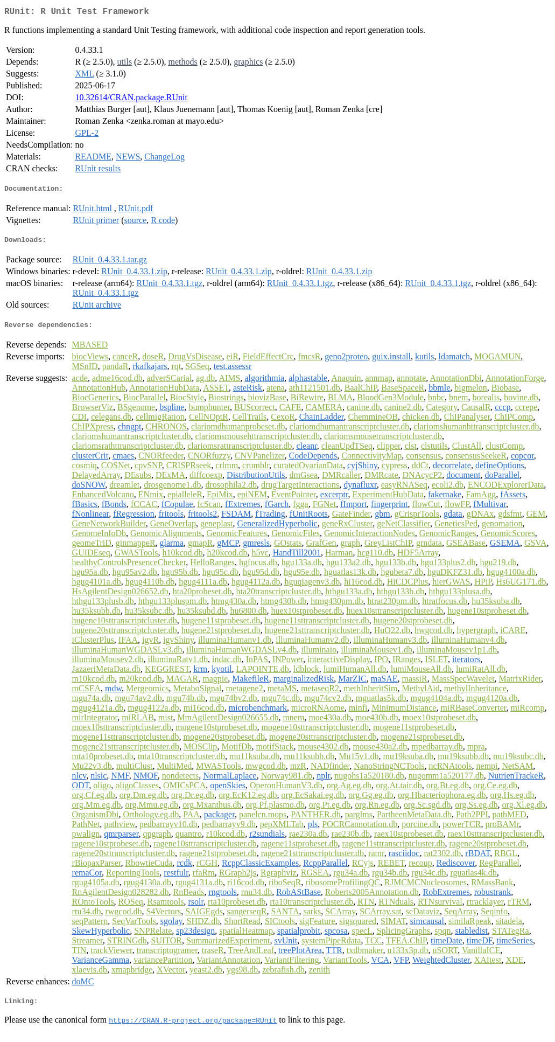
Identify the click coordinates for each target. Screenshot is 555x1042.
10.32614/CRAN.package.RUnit (131, 99)
